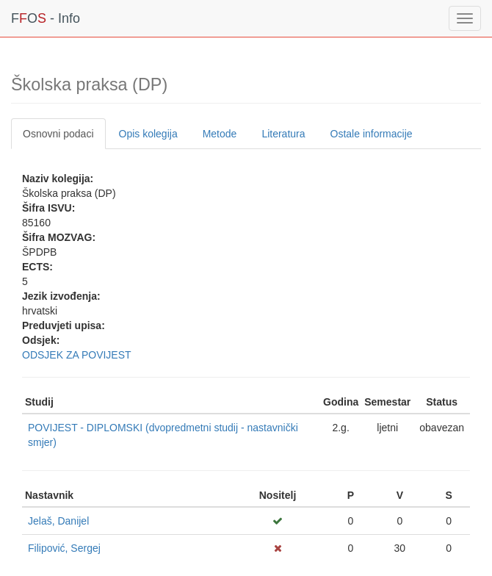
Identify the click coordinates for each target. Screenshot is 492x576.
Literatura (283, 134)
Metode (220, 134)
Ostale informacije (371, 134)
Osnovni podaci (58, 134)
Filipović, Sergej (64, 548)
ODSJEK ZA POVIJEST (76, 355)
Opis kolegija (148, 134)
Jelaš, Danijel (58, 521)
